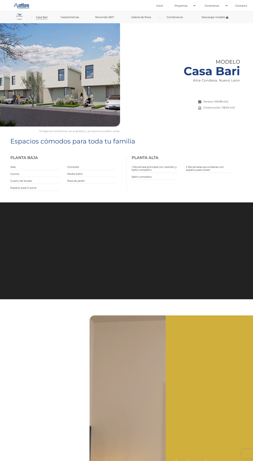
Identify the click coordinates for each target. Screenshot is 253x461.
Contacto (241, 5)
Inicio (159, 5)
